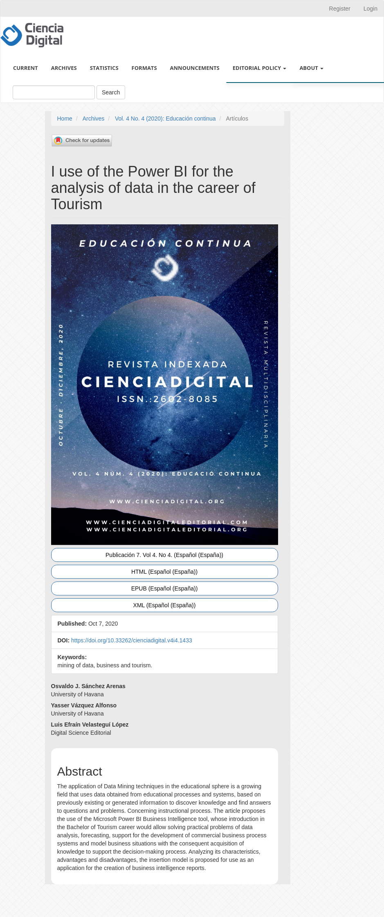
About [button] (311, 68)
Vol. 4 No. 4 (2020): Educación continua (165, 118)
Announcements (195, 68)
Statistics (104, 68)
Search (111, 92)
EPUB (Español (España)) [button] (164, 588)
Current (25, 68)
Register (339, 8)
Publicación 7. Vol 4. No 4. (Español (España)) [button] (164, 555)
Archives (64, 68)
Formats (144, 68)
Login (370, 8)
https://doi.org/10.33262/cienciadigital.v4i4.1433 (131, 640)
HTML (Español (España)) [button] (164, 571)
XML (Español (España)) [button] (164, 605)
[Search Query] (54, 92)
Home (64, 118)
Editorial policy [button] (260, 68)
